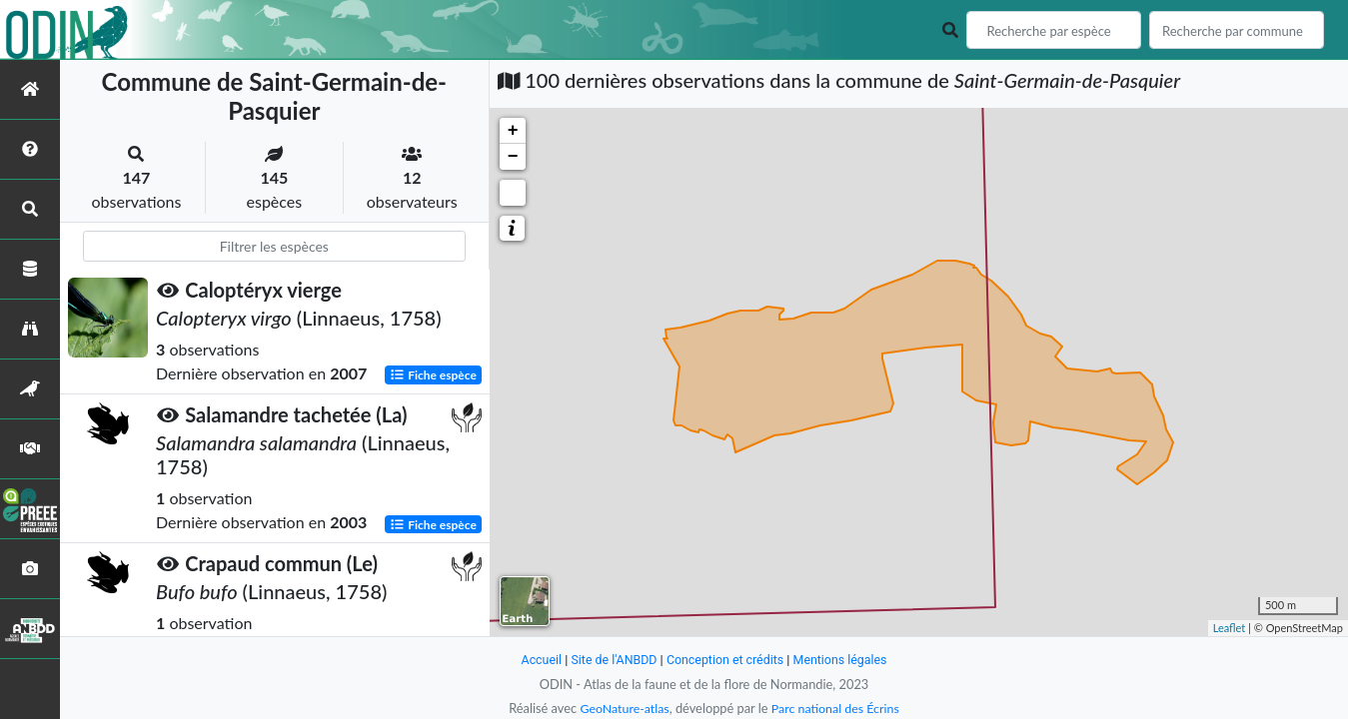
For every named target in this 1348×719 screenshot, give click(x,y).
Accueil (537, 659)
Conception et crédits (726, 659)
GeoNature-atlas (623, 708)
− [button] (513, 157)
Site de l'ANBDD (611, 659)
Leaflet (1229, 627)
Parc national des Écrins (836, 708)
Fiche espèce (433, 374)
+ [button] (513, 131)
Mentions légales (843, 659)
